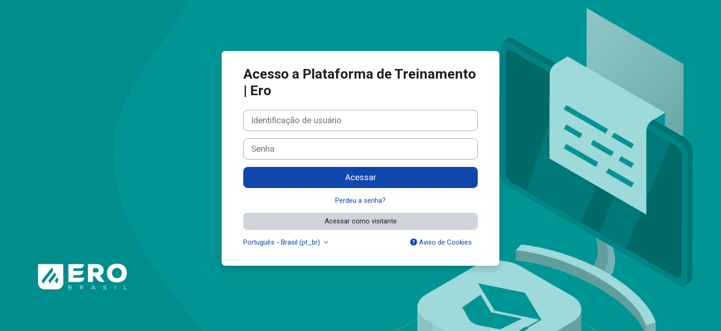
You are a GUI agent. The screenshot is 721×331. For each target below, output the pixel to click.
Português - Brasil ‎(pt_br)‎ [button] (282, 242)
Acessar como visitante (361, 221)
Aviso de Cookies (441, 242)
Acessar (360, 177)
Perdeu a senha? (360, 200)
